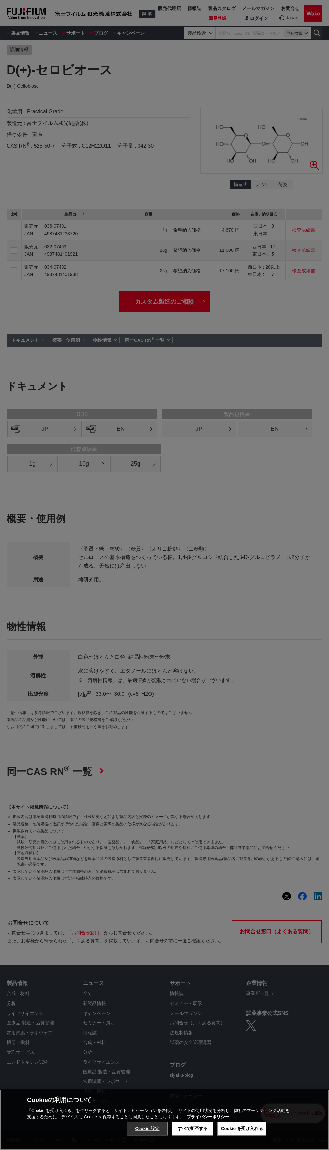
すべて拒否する (193, 1128)
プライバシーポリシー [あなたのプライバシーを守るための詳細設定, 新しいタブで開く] (208, 1116)
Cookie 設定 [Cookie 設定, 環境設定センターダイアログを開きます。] (147, 1128)
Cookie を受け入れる (242, 1128)
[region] (164, 1119)
